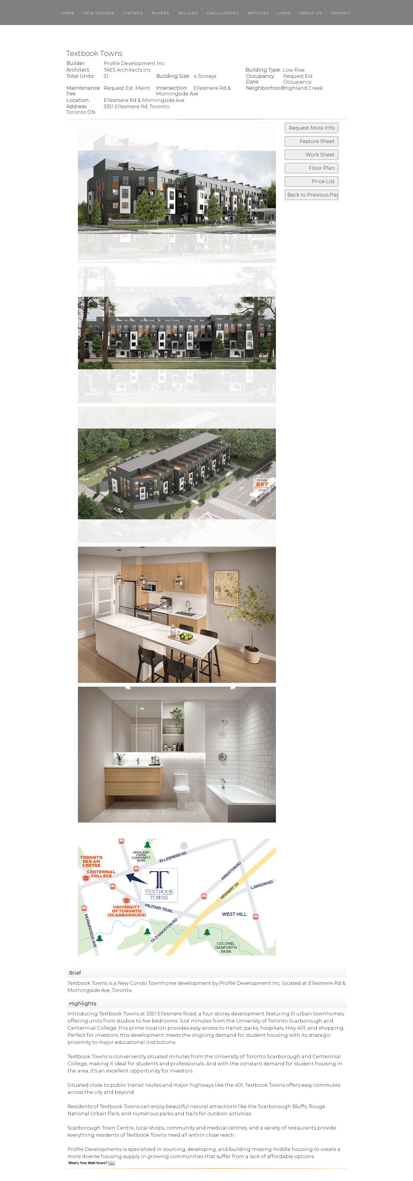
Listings (133, 13)
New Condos (99, 13)
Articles (258, 13)
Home (68, 13)
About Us (310, 13)
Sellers (188, 13)
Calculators (223, 13)
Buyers (160, 13)
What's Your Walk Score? (91, 1163)
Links (284, 13)
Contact (341, 13)
